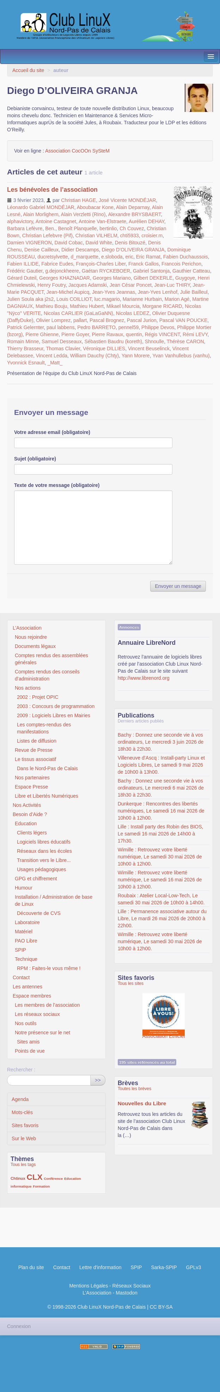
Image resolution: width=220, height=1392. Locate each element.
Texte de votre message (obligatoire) (56, 485)
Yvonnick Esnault (26, 362)
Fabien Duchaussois (185, 257)
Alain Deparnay (132, 207)
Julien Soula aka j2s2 (30, 299)
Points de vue (30, 1051)
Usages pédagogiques (41, 869)
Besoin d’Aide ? (30, 814)
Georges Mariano (112, 278)
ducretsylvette (52, 257)
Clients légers (32, 832)
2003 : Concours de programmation (55, 706)
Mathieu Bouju (51, 306)
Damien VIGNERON (29, 242)
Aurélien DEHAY (146, 221)
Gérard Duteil (21, 278)
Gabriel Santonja (151, 271)
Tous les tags (23, 1164)
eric (129, 257)
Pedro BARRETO (96, 327)
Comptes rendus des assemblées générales (51, 659)
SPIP (20, 950)
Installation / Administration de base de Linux (53, 900)
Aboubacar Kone (95, 207)
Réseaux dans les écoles (44, 851)
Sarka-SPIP (164, 1267)
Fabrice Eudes (57, 264)
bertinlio (108, 228)
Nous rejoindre (31, 637)
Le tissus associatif (35, 759)
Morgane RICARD (162, 306)
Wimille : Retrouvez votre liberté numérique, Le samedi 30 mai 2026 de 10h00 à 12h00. (160, 857)
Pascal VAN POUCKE (183, 320)
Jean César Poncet (131, 285)
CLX (35, 1177)
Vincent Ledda (51, 355)
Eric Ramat (148, 257)
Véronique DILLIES (104, 348)
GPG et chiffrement (36, 878)
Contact (21, 977)
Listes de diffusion (36, 741)
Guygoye (185, 278)
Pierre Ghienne (42, 334)
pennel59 (128, 327)
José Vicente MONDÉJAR (127, 200)
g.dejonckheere (62, 271)
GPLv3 (193, 1267)
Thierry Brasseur (25, 348)
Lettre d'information (100, 1267)
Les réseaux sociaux (37, 1014)
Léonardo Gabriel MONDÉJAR (40, 207)
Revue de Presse (34, 750)
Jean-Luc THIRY (172, 285)
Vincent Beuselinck (149, 348)
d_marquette (85, 257)
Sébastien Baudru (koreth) (113, 341)
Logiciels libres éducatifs (44, 842)
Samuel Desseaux (62, 341)
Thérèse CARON (185, 341)
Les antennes (27, 986)
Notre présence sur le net (42, 1032)
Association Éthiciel (163, 1011)
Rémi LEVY (195, 334)
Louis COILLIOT (74, 299)
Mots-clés (22, 1112)
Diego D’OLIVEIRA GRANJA (133, 249)
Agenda (20, 1099)
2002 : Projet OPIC (38, 697)
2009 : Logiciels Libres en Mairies (53, 715)
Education (26, 823)
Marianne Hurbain (142, 299)
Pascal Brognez (107, 320)
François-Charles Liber (101, 264)
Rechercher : (21, 1069)
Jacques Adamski (87, 285)
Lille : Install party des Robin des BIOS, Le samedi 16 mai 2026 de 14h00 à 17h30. (160, 834)
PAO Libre (26, 941)
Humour (23, 888)
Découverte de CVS (39, 913)
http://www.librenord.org (144, 678)
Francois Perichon (181, 264)
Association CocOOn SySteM (77, 151)
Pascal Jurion (142, 320)
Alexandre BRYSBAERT (134, 214)
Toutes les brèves (134, 1088)
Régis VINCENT (162, 334)
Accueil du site (28, 70)
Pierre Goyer (75, 334)
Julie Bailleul (194, 292)
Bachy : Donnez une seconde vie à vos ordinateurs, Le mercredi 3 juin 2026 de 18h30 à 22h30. (161, 742)
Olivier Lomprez (53, 320)
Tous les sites (131, 983)
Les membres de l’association (47, 1005)
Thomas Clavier (63, 348)
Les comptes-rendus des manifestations (44, 728)
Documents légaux (35, 646)
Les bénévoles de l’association (52, 189)
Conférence (53, 1178)
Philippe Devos (157, 327)
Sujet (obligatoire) (35, 459)
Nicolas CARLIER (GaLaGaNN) (78, 313)
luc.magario (107, 299)
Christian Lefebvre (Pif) (47, 235)
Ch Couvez (132, 228)
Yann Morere (136, 355)
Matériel (23, 931)
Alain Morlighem (40, 214)
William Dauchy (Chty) (94, 355)
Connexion (19, 1326)
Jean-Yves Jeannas (113, 292)
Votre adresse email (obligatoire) (52, 432)
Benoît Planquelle (77, 228)
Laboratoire (27, 922)
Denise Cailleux (41, 249)
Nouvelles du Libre (142, 1103)
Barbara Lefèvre (24, 228)
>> (97, 1080)
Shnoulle (154, 341)
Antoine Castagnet (56, 221)
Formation (41, 1186)
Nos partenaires (32, 777)
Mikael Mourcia (123, 306)
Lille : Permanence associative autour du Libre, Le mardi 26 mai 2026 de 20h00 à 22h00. (162, 918)
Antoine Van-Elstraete (102, 221)
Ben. (50, 228)
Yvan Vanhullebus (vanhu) (180, 355)
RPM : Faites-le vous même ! (49, 968)
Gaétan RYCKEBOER (106, 271)
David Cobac (69, 242)
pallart (80, 320)
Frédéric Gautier (24, 271)
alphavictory (20, 221)
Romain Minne (23, 341)
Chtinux (18, 1178)
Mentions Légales (88, 1286)
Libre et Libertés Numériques (46, 796)
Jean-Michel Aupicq (68, 292)
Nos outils (25, 1023)
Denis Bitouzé (130, 242)
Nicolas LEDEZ (132, 313)
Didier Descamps (80, 249)
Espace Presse (31, 787)
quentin (134, 334)
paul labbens (60, 327)
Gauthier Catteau (191, 271)
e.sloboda (112, 257)
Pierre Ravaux (107, 334)
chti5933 (129, 235)
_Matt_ (54, 362)
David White (99, 242)
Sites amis (28, 1042)
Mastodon (126, 1293)
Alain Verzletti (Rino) (83, 214)
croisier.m (152, 235)
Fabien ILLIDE (23, 264)
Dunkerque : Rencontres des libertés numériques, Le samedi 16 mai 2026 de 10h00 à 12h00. (161, 811)
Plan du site (31, 1267)
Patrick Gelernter (25, 327)
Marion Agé (177, 299)
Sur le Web (24, 1138)
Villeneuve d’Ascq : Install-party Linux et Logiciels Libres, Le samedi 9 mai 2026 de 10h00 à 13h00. (161, 765)
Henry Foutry (51, 285)
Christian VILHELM (96, 235)
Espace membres (32, 996)
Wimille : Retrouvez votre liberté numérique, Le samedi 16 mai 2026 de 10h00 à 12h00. (160, 880)
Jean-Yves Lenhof (157, 292)
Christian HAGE (78, 200)
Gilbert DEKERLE (153, 278)
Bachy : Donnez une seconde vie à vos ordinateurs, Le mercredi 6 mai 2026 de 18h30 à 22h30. (161, 788)
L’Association (27, 628)
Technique (26, 959)
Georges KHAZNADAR (64, 278)
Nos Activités (27, 805)
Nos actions (28, 688)
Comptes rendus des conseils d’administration (47, 675)
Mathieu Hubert (87, 306)
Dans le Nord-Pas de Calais (47, 768)
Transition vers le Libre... (44, 860)
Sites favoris (25, 1125)
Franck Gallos (143, 264)
